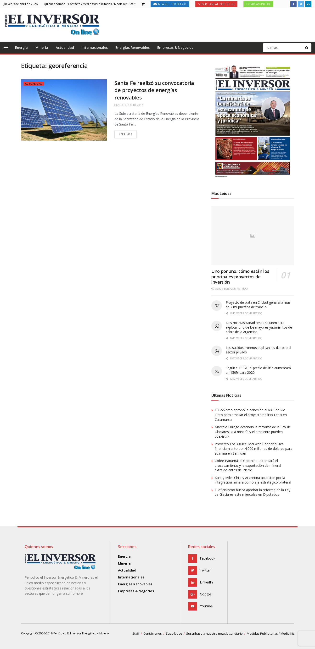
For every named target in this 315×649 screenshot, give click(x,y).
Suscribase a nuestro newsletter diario (214, 633)
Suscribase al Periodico (216, 4)
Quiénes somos (54, 4)
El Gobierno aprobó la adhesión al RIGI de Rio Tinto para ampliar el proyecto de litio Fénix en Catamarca (251, 415)
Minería (41, 47)
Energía (21, 47)
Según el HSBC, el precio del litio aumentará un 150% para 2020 (258, 370)
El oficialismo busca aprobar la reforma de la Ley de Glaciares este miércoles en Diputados (252, 492)
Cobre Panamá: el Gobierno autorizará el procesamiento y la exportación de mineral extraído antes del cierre (248, 465)
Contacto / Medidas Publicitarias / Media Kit (97, 4)
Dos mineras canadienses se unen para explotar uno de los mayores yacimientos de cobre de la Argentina (259, 327)
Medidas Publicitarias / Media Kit (270, 633)
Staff (132, 4)
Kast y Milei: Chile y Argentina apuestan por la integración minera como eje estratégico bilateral (253, 480)
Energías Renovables (132, 47)
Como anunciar (258, 4)
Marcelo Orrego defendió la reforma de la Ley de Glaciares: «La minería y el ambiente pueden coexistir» (253, 432)
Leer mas (125, 134)
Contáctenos (152, 633)
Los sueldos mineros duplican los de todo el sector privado (258, 349)
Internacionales (95, 47)
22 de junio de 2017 (128, 105)
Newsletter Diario (169, 4)
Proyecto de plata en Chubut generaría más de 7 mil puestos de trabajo (258, 304)
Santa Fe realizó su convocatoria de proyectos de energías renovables (154, 90)
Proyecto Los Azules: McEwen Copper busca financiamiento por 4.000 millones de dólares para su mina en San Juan (253, 449)
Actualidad (65, 47)
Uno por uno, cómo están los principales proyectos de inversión (240, 276)
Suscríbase (174, 633)
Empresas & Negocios (175, 47)
